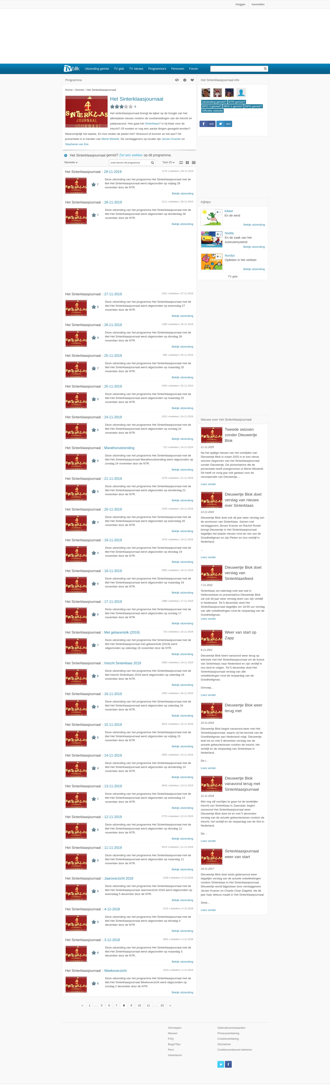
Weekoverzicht (115, 970)
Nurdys (230, 255)
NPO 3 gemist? (211, 106)
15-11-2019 (113, 724)
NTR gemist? (237, 101)
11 (148, 1005)
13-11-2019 (113, 786)
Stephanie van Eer (76, 144)
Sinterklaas (152, 123)
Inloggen (240, 4)
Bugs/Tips (174, 1044)
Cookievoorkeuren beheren (234, 1049)
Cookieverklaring (228, 1038)
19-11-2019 (113, 540)
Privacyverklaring (228, 1033)
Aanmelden (258, 4)
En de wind (232, 215)
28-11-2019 (113, 202)
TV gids (119, 68)
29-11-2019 (112, 172)
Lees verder (208, 484)
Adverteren (175, 1055)
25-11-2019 (113, 355)
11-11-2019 (113, 847)
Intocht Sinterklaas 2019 (122, 663)
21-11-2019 (113, 478)
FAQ (171, 1038)
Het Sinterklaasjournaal (136, 99)
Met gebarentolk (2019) (122, 632)
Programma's (157, 68)
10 (139, 1005)
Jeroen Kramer (171, 138)
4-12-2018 (112, 909)
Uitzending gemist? (214, 101)
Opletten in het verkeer (241, 260)
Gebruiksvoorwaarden (231, 1027)
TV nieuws (136, 68)
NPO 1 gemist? (233, 106)
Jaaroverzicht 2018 (118, 878)
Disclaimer (224, 1044)
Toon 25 (168, 162)
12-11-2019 (113, 817)
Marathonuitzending (119, 448)
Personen (177, 68)
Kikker (229, 211)
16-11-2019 (113, 694)
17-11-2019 (113, 601)
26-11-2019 (113, 325)
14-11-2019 (113, 755)
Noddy (229, 233)
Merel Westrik (110, 138)
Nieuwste (71, 162)
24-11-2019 (113, 417)
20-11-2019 (113, 509)
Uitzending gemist (97, 68)
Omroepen (174, 1027)
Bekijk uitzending (182, 193)
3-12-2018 (112, 940)
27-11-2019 (113, 294)
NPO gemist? (253, 106)
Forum (193, 68)
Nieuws (172, 1033)
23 (162, 1005)
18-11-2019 (113, 571)
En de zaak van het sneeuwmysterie (238, 240)
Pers (171, 1049)
